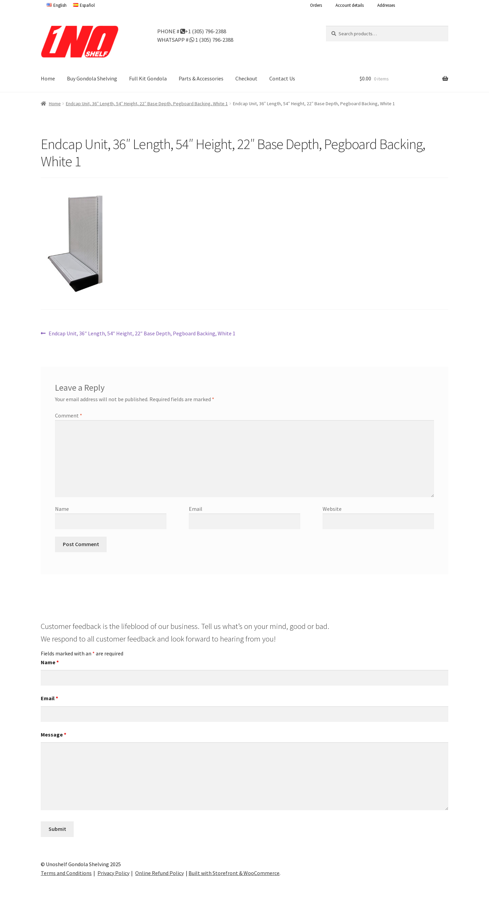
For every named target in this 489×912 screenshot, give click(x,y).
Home (48, 78)
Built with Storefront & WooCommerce (233, 873)
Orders (316, 5)
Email (195, 508)
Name (62, 508)
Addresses (386, 5)
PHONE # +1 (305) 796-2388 (191, 30)
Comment (68, 415)
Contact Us (282, 78)
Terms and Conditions (66, 873)
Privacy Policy (113, 873)
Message (53, 734)
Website (332, 508)
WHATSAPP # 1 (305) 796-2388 (195, 39)
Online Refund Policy (159, 873)
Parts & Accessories (201, 78)
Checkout (246, 78)
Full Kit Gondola (148, 78)
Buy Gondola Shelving (92, 78)
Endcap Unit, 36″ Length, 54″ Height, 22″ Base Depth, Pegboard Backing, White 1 (147, 103)
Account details (350, 5)
